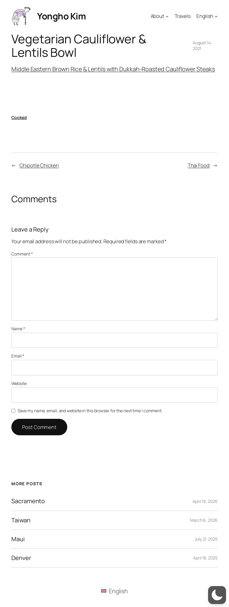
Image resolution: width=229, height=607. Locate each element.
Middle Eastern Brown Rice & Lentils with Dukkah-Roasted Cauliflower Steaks (113, 69)
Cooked (19, 117)
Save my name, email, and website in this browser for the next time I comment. (90, 410)
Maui (18, 539)
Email (17, 356)
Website (18, 383)
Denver (21, 558)
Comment (22, 254)
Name (18, 328)
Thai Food (199, 165)
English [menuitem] (118, 591)
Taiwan (20, 520)
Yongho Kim (61, 16)
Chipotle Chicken (39, 165)
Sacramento (28, 501)
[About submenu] (167, 15)
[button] (217, 595)
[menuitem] (114, 591)
